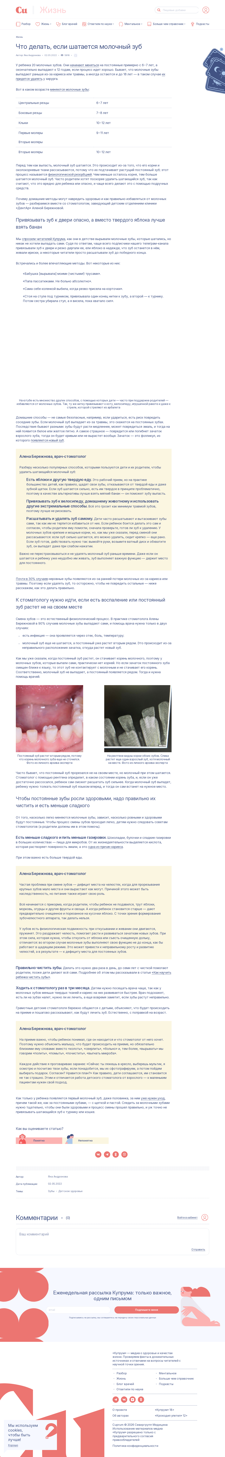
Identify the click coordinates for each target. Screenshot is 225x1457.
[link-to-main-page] (21, 10)
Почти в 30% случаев (32, 579)
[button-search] (159, 10)
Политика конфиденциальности (135, 1445)
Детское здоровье (70, 1191)
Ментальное (132, 24)
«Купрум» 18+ (164, 1409)
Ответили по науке (100, 24)
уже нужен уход (153, 1098)
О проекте (119, 1409)
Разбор (26, 24)
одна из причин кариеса (105, 847)
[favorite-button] (75, 55)
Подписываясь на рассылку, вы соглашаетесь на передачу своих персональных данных (112, 1317)
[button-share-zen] (132, 1399)
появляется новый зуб (47, 440)
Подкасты (202, 24)
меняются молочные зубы (69, 89)
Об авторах (120, 1415)
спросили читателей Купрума (43, 239)
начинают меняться (84, 65)
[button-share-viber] (124, 1154)
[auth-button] (205, 10)
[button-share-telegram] (107, 1154)
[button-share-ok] (115, 1154)
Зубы (51, 1191)
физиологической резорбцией (70, 174)
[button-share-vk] (98, 1154)
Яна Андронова (32, 55)
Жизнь (45, 24)
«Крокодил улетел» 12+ (171, 1415)
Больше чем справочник (168, 24)
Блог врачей (69, 24)
